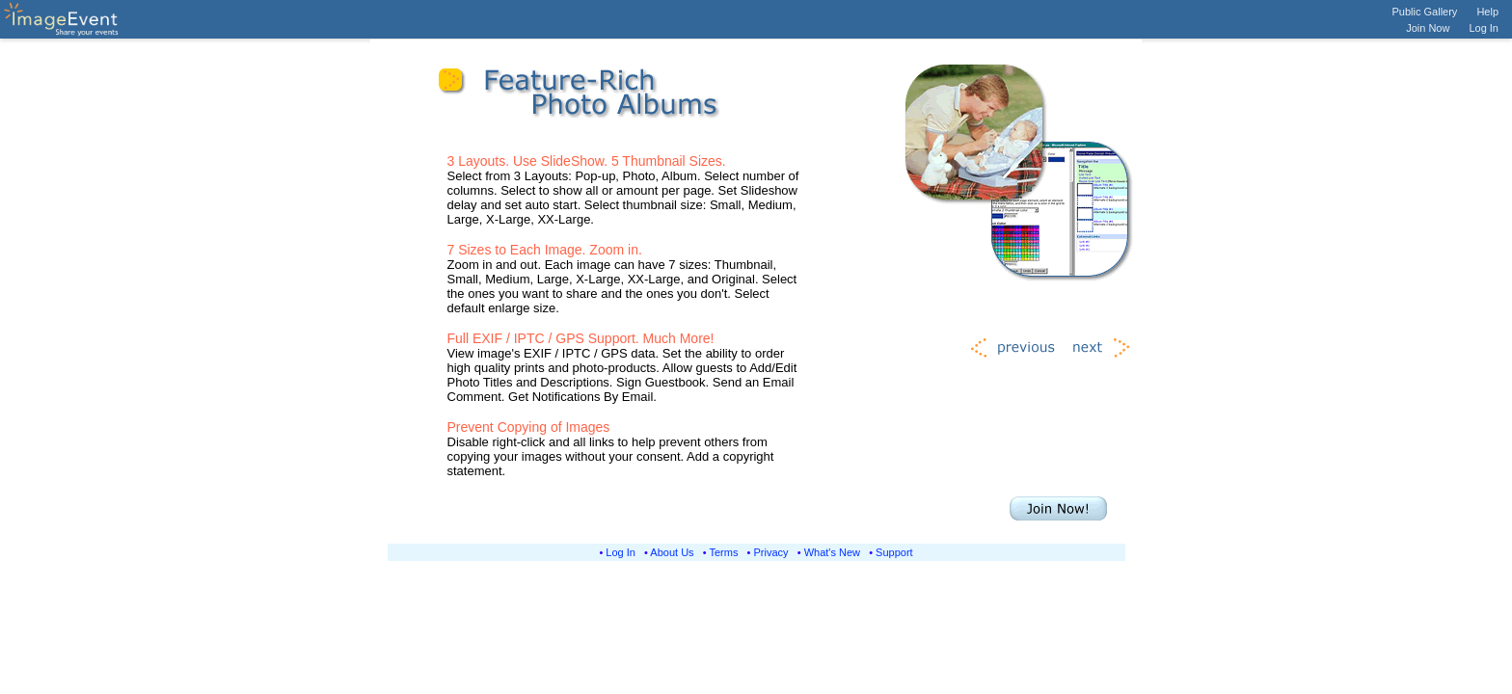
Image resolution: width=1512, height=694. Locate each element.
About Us (671, 552)
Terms (724, 552)
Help (1487, 11)
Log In (1483, 28)
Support (894, 552)
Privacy (771, 552)
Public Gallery (1425, 11)
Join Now (1427, 28)
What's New (832, 552)
